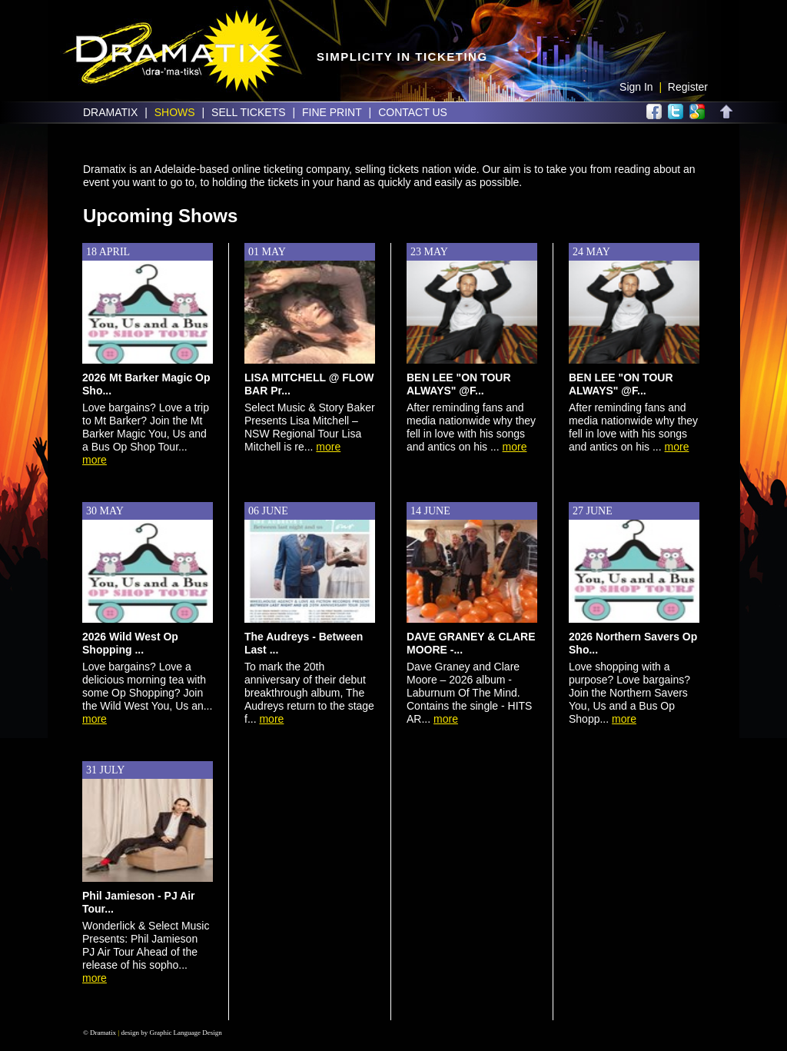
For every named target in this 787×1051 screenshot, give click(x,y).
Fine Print (332, 112)
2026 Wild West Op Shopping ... (130, 643)
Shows (174, 112)
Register (688, 87)
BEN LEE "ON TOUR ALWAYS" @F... (459, 384)
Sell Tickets (248, 112)
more (94, 460)
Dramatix (110, 112)
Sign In (636, 87)
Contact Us (412, 112)
